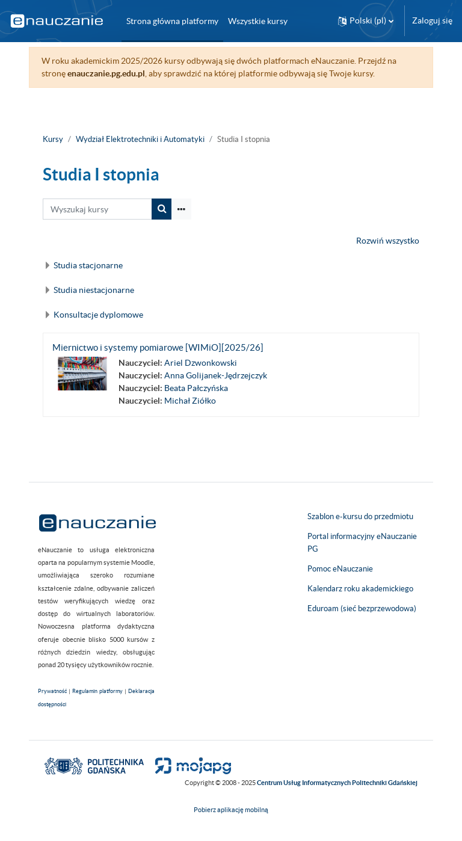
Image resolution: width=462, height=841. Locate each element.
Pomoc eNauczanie (340, 568)
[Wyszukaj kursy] (97, 209)
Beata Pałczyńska (196, 388)
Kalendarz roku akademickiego (360, 588)
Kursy (53, 139)
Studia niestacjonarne (94, 290)
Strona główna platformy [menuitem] (172, 21)
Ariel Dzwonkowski (200, 363)
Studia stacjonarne (88, 265)
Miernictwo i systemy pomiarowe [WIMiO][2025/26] (157, 347)
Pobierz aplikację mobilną (231, 809)
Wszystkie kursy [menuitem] (258, 21)
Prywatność (52, 691)
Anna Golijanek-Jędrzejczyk (215, 375)
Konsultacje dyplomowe (98, 314)
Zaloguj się (432, 20)
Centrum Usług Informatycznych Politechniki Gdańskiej (337, 782)
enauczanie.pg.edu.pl (106, 73)
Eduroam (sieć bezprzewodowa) (361, 608)
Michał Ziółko (190, 400)
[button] (366, 21)
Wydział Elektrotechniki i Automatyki (140, 139)
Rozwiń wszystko (387, 240)
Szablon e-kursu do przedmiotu (360, 516)
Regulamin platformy (97, 691)
